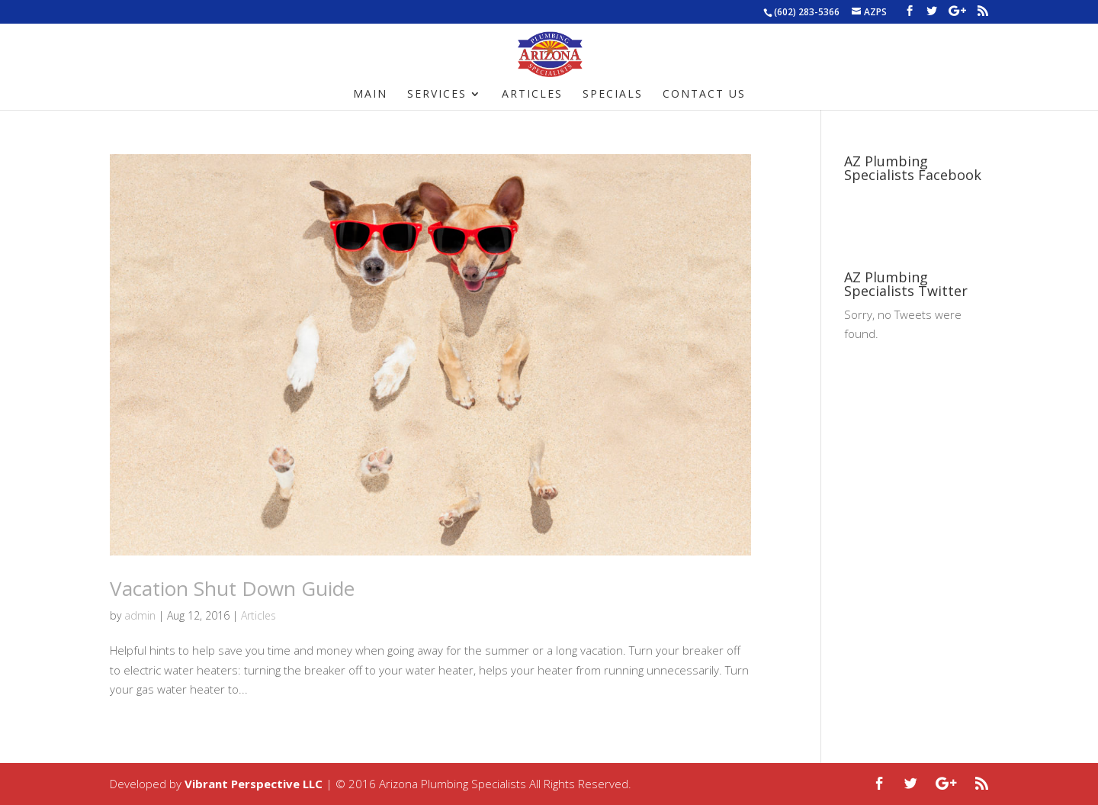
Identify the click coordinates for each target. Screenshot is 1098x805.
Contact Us (704, 95)
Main (370, 95)
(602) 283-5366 (807, 11)
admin (140, 615)
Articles (532, 95)
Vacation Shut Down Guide (232, 588)
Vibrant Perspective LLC (254, 783)
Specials (613, 95)
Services (437, 95)
